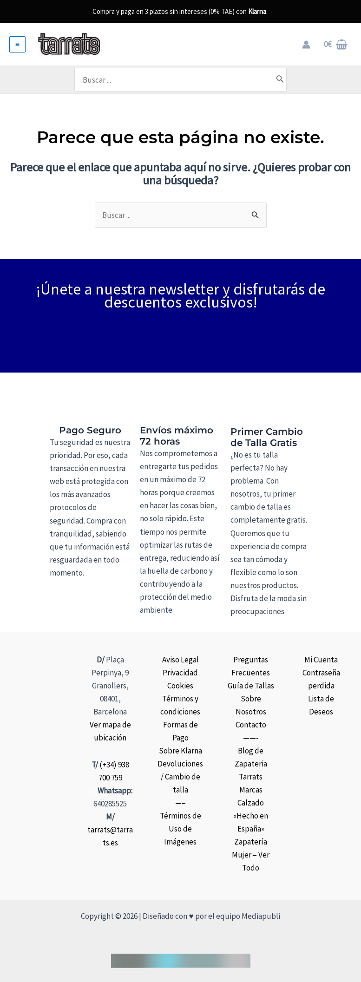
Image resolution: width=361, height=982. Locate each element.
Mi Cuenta (321, 660)
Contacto (251, 725)
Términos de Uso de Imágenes (180, 829)
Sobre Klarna (180, 751)
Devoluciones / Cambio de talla (180, 777)
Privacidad (180, 673)
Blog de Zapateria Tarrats (251, 764)
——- (251, 738)
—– (180, 803)
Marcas (251, 790)
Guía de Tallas (251, 686)
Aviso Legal (180, 660)
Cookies (180, 686)
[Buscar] (290, 79)
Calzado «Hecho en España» (250, 816)
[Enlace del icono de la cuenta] (306, 44)
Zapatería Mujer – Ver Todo (250, 855)
